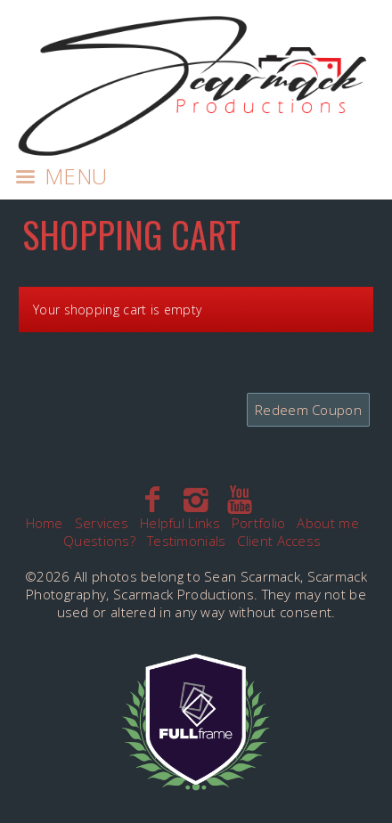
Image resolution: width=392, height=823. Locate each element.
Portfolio (259, 523)
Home (44, 523)
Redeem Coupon (308, 410)
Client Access (279, 541)
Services (101, 523)
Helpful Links (180, 523)
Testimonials (186, 541)
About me (327, 523)
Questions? (99, 541)
